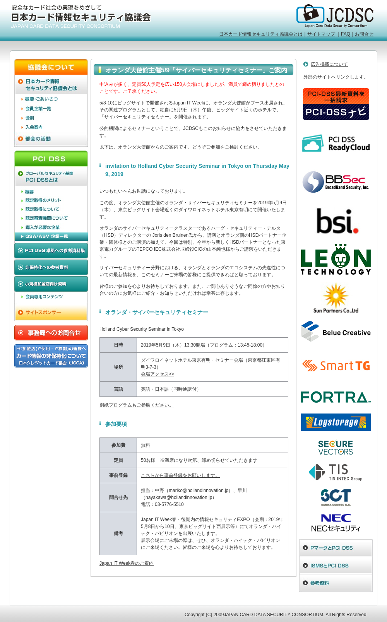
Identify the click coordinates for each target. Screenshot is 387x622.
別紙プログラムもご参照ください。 (136, 405)
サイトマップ (321, 34)
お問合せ (364, 34)
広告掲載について (329, 64)
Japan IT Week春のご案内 (126, 563)
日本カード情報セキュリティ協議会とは (261, 34)
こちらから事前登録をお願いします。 (180, 475)
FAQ (345, 34)
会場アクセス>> (157, 374)
